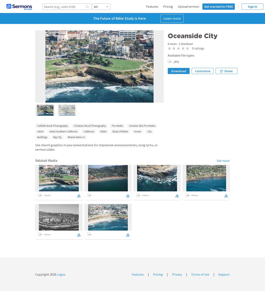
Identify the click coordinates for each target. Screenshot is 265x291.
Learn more (172, 18)
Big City (57, 137)
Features (152, 6)
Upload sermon (188, 6)
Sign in (252, 6)
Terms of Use (200, 274)
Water (103, 131)
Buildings (42, 137)
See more (223, 161)
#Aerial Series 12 (76, 137)
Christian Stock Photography (90, 126)
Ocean (137, 131)
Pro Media (117, 126)
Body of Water (120, 131)
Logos (60, 274)
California (88, 131)
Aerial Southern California (63, 131)
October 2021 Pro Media (142, 126)
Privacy (177, 274)
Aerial (40, 131)
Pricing (168, 6)
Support (224, 274)
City (149, 131)
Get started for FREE (218, 6)
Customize (202, 71)
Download (178, 71)
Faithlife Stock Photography (52, 126)
